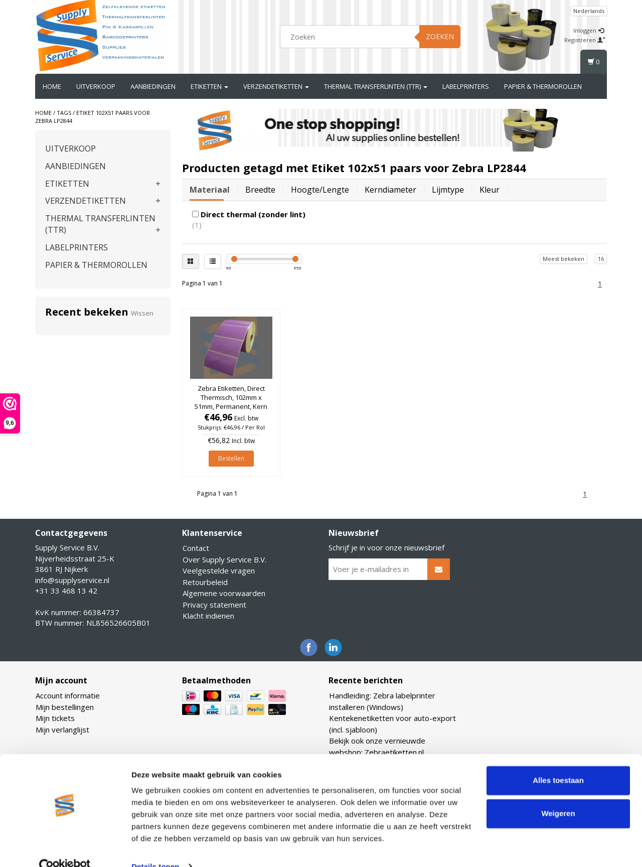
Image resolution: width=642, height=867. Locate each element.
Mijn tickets (55, 718)
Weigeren (558, 794)
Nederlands (588, 11)
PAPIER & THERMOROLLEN (543, 86)
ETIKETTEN (209, 86)
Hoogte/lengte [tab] (320, 189)
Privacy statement (214, 605)
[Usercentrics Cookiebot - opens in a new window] (65, 847)
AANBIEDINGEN (153, 86)
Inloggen (588, 30)
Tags (64, 112)
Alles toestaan (558, 761)
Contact (196, 548)
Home (52, 86)
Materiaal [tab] (210, 189)
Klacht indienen (208, 616)
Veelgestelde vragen (219, 570)
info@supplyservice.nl (72, 580)
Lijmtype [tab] (448, 189)
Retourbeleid (205, 582)
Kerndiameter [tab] (390, 189)
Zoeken (440, 36)
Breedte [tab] (260, 189)
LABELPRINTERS (465, 86)
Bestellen (231, 458)
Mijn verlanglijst (62, 730)
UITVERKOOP (95, 86)
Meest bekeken (563, 258)
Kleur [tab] (489, 189)
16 (601, 258)
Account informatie (68, 695)
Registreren (584, 40)
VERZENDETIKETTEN (276, 86)
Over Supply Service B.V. (224, 559)
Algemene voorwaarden (224, 593)
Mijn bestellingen (65, 707)
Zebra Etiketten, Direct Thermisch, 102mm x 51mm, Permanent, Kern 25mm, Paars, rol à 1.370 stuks (231, 406)
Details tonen (155, 847)
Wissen (142, 313)
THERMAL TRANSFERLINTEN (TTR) (375, 86)
